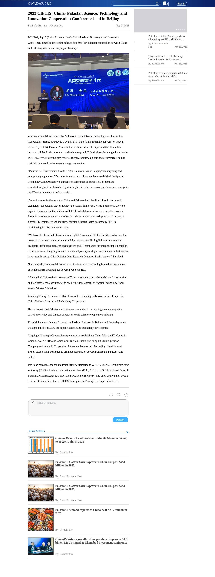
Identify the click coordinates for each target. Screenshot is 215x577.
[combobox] (136, 4)
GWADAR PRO (40, 3)
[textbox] (136, 4)
